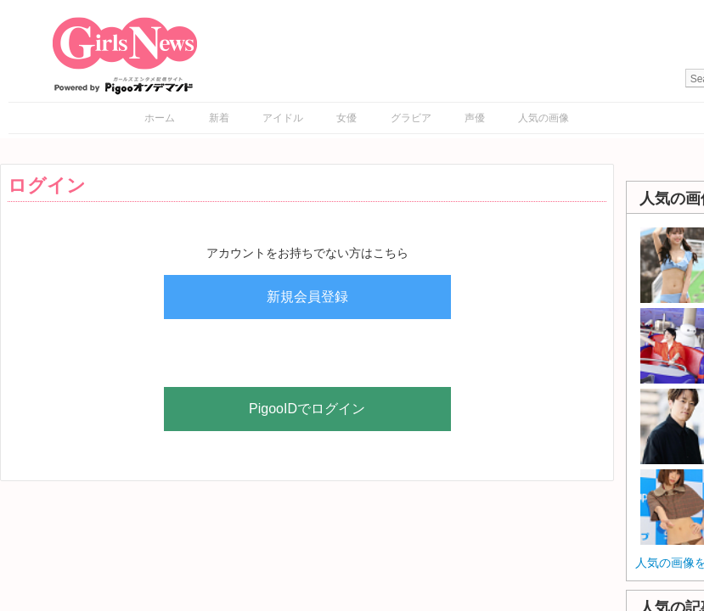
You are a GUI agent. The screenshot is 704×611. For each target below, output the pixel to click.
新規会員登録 (307, 296)
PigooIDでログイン (307, 408)
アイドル (282, 118)
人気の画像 (543, 118)
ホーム (159, 118)
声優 (475, 118)
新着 (219, 118)
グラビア (411, 118)
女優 (346, 118)
